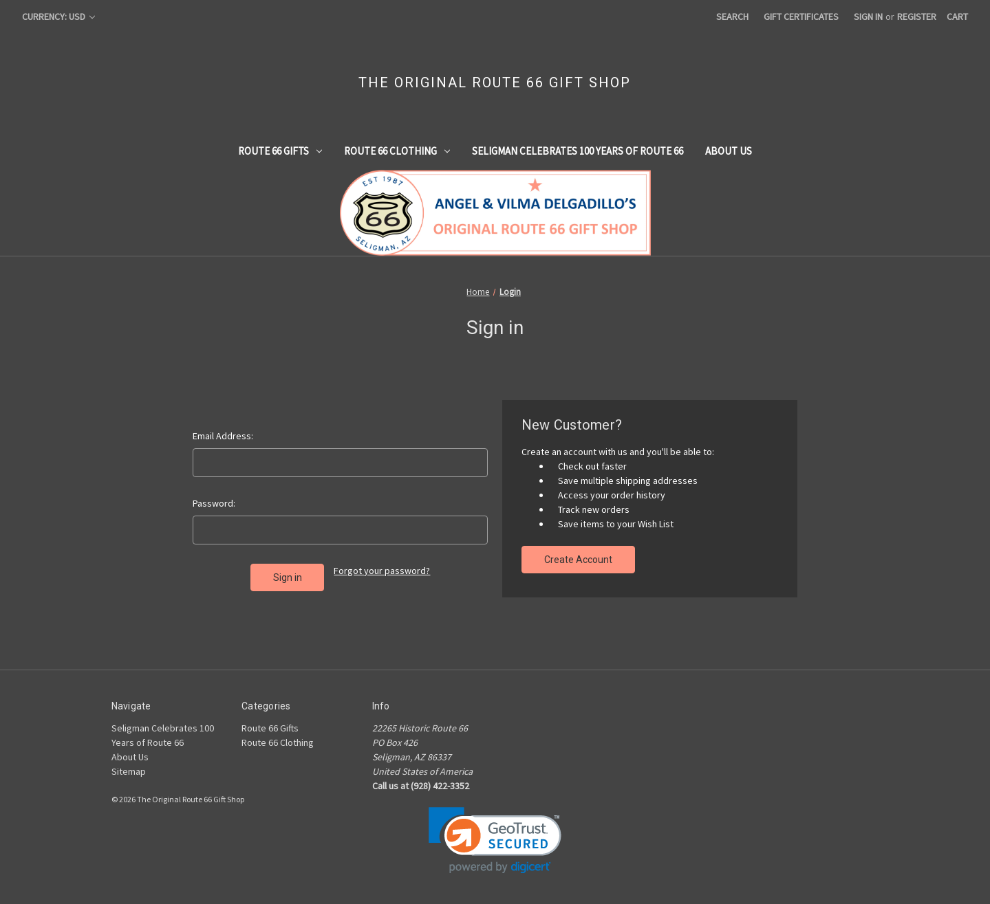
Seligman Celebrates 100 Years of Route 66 (577, 150)
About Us (728, 150)
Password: (214, 503)
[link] (495, 840)
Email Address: (223, 436)
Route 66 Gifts (280, 150)
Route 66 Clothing (397, 150)
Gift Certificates (801, 16)
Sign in (868, 16)
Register (916, 16)
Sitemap (128, 771)
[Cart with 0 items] (957, 17)
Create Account (578, 559)
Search (732, 16)
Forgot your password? (382, 570)
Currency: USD (58, 16)
